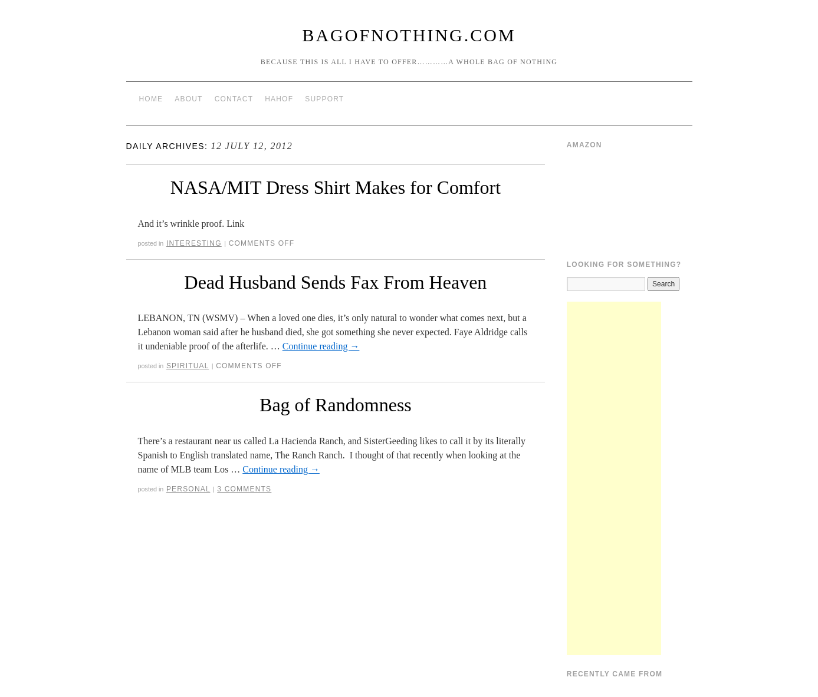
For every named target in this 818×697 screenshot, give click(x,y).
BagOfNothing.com (408, 35)
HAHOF (279, 99)
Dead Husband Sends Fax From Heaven (336, 282)
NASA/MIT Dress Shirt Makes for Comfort (335, 187)
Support (324, 99)
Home (151, 99)
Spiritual (187, 366)
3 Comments (244, 489)
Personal (188, 489)
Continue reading (321, 346)
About (188, 99)
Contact (234, 99)
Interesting (194, 243)
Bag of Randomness (335, 404)
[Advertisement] (614, 478)
